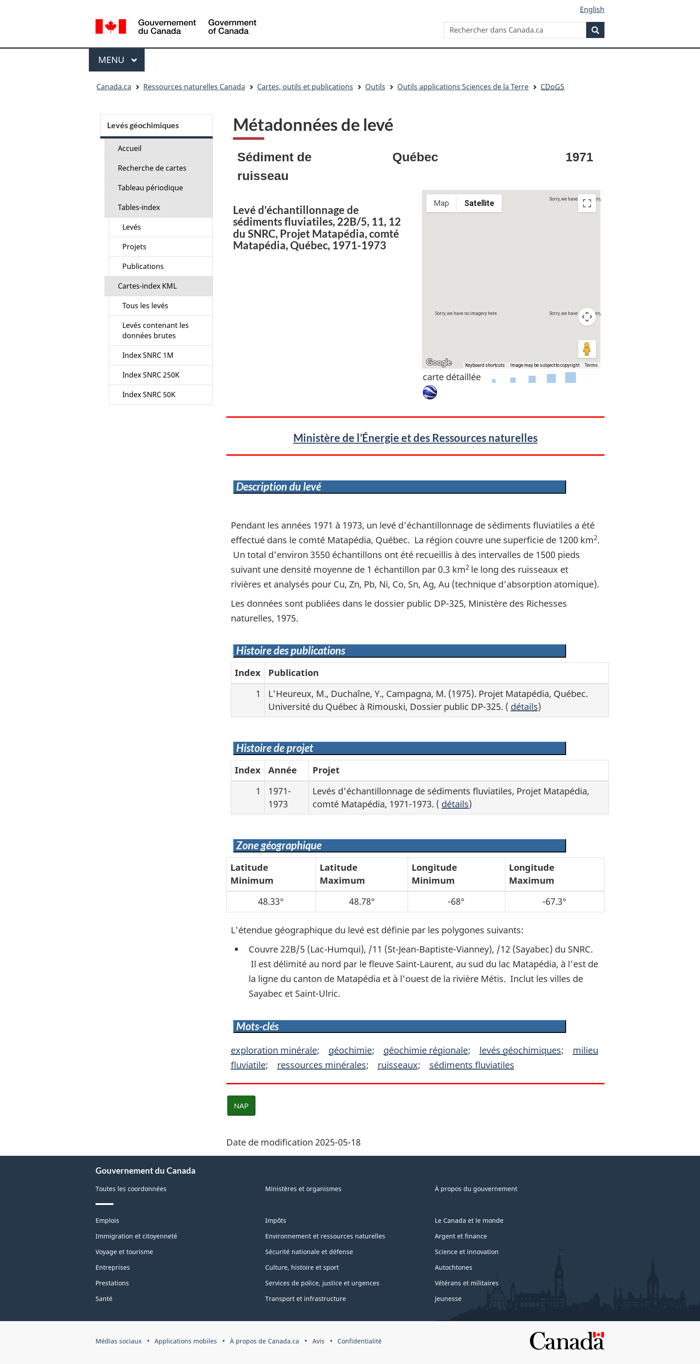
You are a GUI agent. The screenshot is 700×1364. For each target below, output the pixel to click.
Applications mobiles (185, 1341)
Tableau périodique (150, 188)
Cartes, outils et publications (305, 87)
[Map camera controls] (587, 317)
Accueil (130, 148)
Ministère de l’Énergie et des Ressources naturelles (415, 437)
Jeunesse (448, 1298)
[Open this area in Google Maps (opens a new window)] (439, 363)
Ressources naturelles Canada (194, 87)
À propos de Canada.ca (264, 1341)
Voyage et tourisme (124, 1251)
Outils (375, 87)
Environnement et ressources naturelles (325, 1236)
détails (524, 707)
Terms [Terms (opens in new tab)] (591, 365)
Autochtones (453, 1267)
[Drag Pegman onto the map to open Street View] (587, 349)
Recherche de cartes (152, 168)
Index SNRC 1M (148, 355)
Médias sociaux (119, 1341)
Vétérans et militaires (467, 1283)
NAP (241, 1105)
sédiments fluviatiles (471, 1065)
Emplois (107, 1220)
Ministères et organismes (303, 1188)
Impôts (275, 1220)
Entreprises (113, 1267)
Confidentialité (360, 1341)
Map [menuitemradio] (441, 203)
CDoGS (552, 87)
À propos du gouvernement (476, 1188)
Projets (134, 247)
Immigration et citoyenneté (136, 1236)
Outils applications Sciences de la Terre (463, 87)
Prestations (112, 1283)
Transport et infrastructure (305, 1298)
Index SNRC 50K (148, 394)
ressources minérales (321, 1065)
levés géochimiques (520, 1050)
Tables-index (139, 207)
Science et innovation (467, 1251)
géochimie (350, 1050)
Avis (318, 1341)
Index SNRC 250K (150, 375)
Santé (104, 1298)
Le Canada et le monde (469, 1220)
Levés (131, 227)
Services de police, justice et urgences (322, 1283)
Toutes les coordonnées (131, 1188)
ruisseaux (398, 1065)
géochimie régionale (425, 1050)
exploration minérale (274, 1050)
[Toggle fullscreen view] (587, 203)
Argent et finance (461, 1236)
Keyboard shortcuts (485, 365)
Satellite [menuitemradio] (479, 203)
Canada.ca (113, 87)
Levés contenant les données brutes (155, 330)
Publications (143, 266)
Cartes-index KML (147, 286)
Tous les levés (145, 306)
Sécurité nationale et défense (309, 1251)
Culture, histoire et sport (302, 1267)
